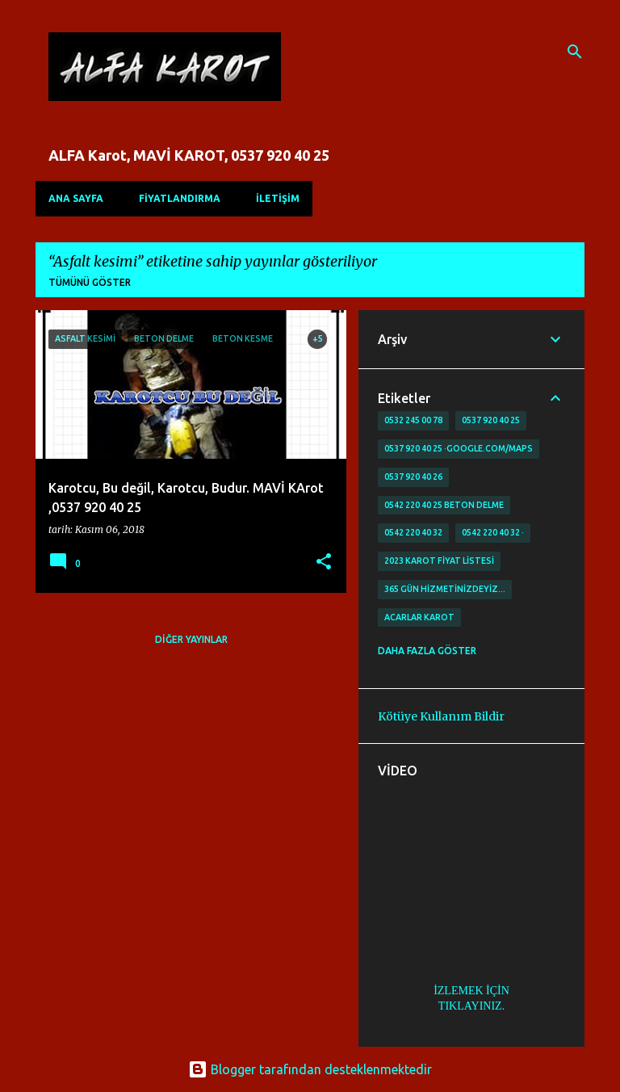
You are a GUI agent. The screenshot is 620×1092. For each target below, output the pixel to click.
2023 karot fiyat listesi (439, 560)
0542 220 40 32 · (493, 532)
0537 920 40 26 (413, 476)
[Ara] (574, 51)
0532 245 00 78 (413, 420)
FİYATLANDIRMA (179, 198)
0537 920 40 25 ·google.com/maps (458, 448)
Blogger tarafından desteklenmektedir (310, 1069)
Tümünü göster (89, 282)
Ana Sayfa (75, 198)
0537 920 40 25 (491, 420)
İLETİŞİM (278, 198)
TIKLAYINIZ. (471, 1006)
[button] (323, 562)
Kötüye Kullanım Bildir (441, 716)
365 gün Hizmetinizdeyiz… (444, 589)
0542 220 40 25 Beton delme (444, 505)
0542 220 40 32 (413, 532)
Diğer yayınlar (191, 639)
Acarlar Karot (419, 617)
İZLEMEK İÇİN (471, 991)
